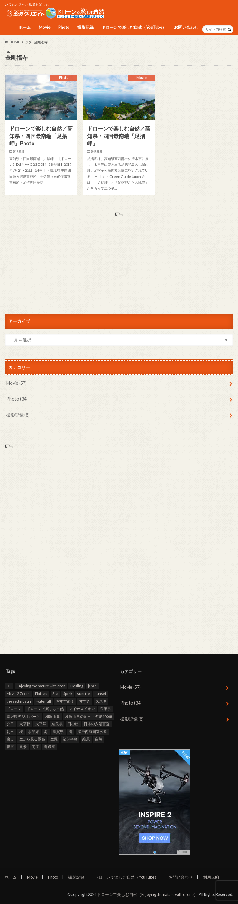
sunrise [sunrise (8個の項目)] (83, 693)
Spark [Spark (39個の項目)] (67, 693)
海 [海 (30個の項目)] (46, 731)
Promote (183, 852)
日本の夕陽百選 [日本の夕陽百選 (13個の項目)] (97, 724)
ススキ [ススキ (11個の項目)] (101, 701)
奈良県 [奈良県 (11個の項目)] (57, 724)
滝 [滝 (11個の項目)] (71, 731)
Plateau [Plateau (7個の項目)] (41, 693)
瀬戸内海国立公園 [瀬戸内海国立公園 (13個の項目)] (92, 731)
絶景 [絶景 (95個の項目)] (86, 739)
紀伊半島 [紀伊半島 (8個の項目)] (70, 739)
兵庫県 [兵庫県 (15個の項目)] (105, 708)
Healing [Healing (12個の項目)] (76, 685)
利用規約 (211, 877)
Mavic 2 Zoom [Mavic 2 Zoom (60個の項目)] (18, 693)
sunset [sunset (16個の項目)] (100, 693)
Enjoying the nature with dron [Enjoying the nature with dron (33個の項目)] (41, 685)
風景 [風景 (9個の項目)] (23, 746)
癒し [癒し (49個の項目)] (10, 739)
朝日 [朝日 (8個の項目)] (10, 731)
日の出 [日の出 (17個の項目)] (73, 724)
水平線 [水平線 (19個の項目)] (33, 731)
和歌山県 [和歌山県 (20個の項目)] (52, 716)
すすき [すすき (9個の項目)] (84, 701)
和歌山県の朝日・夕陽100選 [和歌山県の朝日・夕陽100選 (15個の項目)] (88, 716)
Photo (63, 27)
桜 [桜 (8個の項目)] (21, 731)
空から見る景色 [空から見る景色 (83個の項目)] (32, 739)
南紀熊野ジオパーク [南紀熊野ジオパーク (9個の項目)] (23, 716)
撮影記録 (85, 27)
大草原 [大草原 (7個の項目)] (24, 724)
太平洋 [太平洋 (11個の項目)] (40, 724)
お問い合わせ (186, 27)
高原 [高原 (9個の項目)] (35, 746)
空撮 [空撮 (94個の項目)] (54, 739)
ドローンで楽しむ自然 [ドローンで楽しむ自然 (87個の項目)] (45, 708)
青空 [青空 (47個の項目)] (10, 746)
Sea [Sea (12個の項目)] (55, 693)
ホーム (25, 27)
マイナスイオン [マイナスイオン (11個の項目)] (82, 708)
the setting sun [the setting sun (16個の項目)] (19, 701)
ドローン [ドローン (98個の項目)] (14, 708)
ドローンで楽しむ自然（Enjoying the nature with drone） (147, 894)
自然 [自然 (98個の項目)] (98, 739)
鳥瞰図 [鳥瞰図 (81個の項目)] (49, 746)
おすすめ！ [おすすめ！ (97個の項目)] (65, 701)
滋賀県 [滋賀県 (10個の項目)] (58, 731)
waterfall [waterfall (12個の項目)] (43, 701)
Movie (44, 27)
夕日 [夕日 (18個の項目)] (10, 724)
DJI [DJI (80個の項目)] (9, 685)
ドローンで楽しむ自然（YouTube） (134, 27)
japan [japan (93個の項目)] (92, 685)
